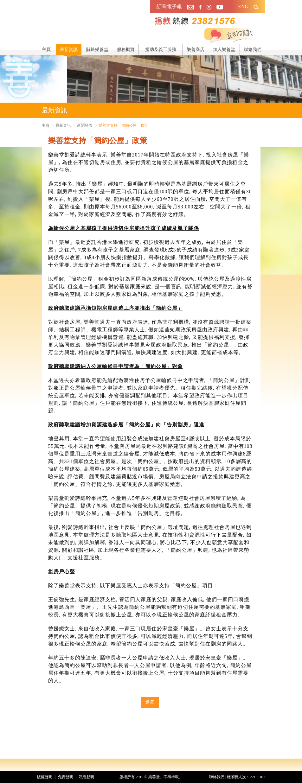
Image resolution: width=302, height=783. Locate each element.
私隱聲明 (86, 777)
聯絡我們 (252, 49)
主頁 (46, 49)
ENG (243, 6)
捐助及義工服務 (160, 49)
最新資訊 (69, 49)
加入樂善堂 (224, 49)
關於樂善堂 (97, 49)
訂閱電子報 (169, 6)
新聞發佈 (84, 125)
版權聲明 (44, 777)
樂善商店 (195, 49)
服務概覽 (126, 49)
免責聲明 (65, 777)
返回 (150, 702)
